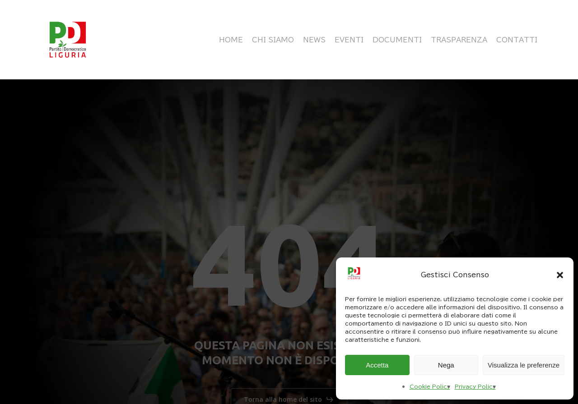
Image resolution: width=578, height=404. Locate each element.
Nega (446, 365)
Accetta (377, 365)
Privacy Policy (475, 386)
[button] (559, 275)
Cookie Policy (430, 386)
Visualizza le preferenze (523, 365)
